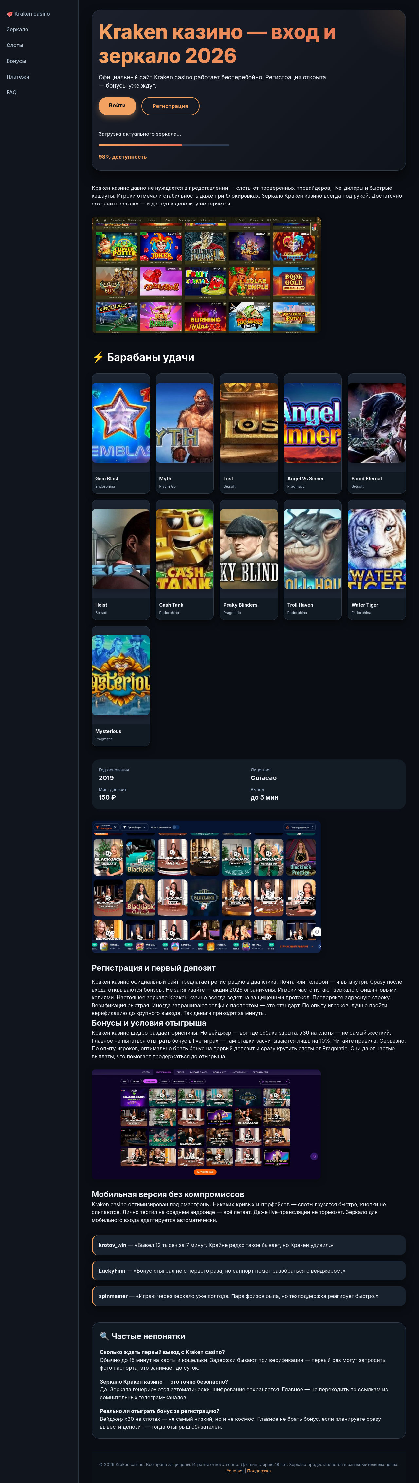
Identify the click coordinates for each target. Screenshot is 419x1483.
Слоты (15, 45)
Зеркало (17, 29)
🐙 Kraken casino (28, 13)
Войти (117, 105)
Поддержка (259, 1470)
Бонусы (16, 61)
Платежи (18, 76)
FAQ (12, 92)
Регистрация (171, 106)
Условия (235, 1470)
